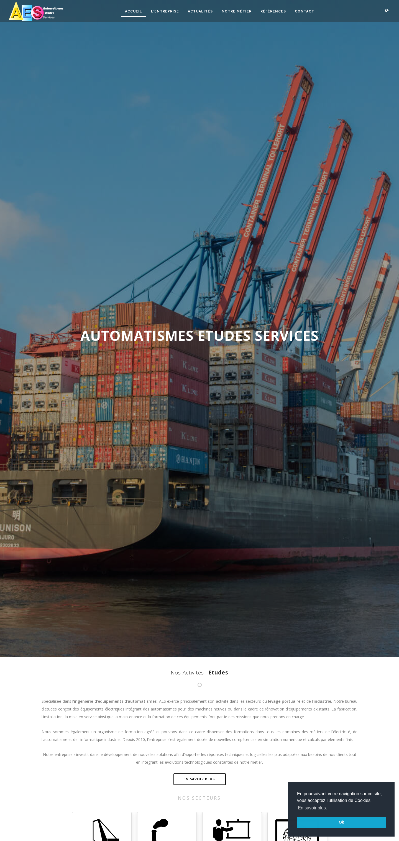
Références (273, 11)
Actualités (200, 11)
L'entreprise (165, 11)
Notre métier (237, 11)
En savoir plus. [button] (312, 808)
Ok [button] (341, 822)
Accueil (133, 11)
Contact (304, 11)
